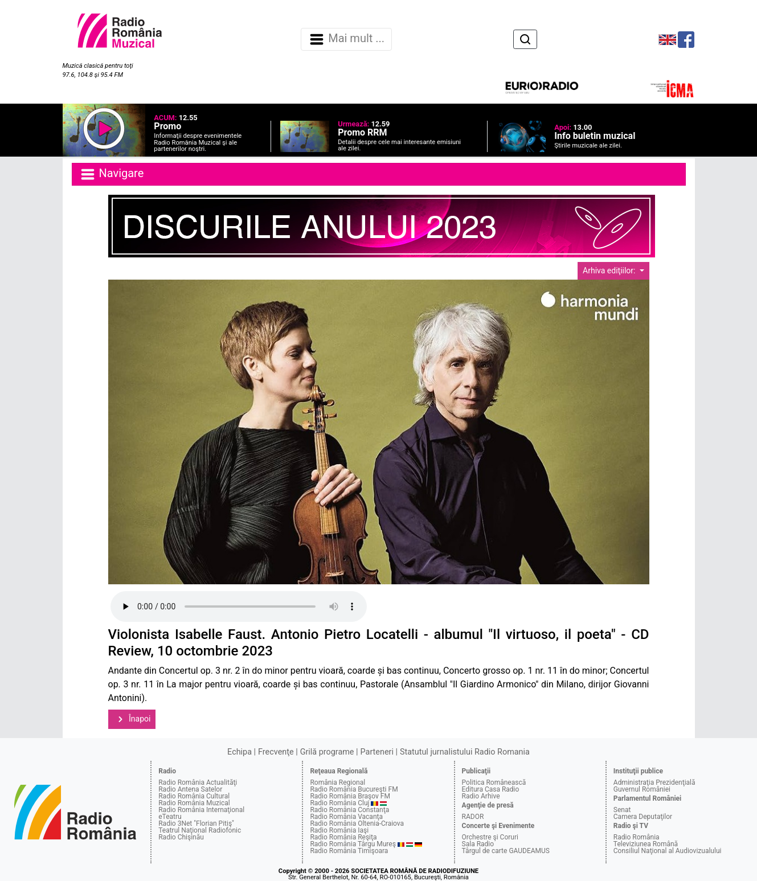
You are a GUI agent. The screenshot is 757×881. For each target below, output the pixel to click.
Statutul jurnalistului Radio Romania (465, 752)
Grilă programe (327, 752)
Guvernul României (641, 789)
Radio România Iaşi (339, 830)
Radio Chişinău (181, 837)
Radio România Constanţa (349, 810)
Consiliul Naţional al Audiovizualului (667, 851)
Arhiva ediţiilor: (610, 270)
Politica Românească (494, 782)
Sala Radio (478, 844)
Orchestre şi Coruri (490, 837)
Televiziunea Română (645, 844)
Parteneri (377, 752)
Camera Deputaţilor (642, 817)
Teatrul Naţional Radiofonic (199, 830)
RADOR (473, 817)
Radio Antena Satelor (190, 789)
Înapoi (132, 719)
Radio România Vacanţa (346, 817)
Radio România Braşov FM (350, 796)
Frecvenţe (275, 752)
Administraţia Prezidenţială (654, 782)
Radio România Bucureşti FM (354, 789)
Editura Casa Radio (490, 789)
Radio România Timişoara (349, 851)
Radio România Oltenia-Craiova (357, 823)
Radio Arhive (481, 796)
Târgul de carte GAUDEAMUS (506, 851)
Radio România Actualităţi (197, 782)
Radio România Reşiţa (343, 837)
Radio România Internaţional (201, 810)
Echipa (239, 752)
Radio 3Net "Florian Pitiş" (196, 823)
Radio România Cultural (194, 796)
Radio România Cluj (339, 803)
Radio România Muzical (194, 803)
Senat (622, 810)
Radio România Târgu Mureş (352, 844)
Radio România (636, 837)
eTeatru (169, 817)
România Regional (337, 782)
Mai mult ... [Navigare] (346, 39)
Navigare (111, 174)
